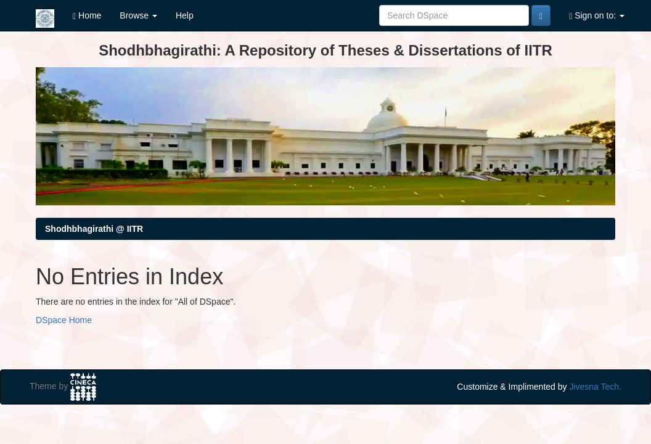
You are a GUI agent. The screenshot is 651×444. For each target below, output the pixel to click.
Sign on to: (596, 15)
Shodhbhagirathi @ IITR (94, 229)
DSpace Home (64, 320)
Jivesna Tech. (595, 387)
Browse (138, 15)
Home (87, 15)
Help (185, 15)
